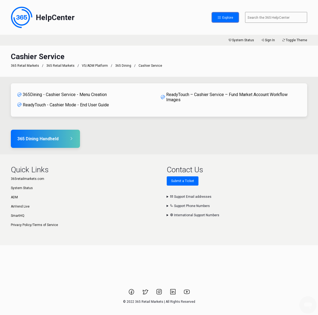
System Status (241, 40)
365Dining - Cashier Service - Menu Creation (62, 94)
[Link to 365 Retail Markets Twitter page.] (146, 293)
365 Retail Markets (25, 66)
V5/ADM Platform (95, 66)
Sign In (268, 40)
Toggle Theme (294, 40)
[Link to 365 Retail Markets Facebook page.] (132, 293)
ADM (14, 197)
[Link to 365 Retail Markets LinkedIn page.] (173, 293)
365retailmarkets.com (27, 179)
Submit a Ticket (182, 181)
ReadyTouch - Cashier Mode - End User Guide (63, 104)
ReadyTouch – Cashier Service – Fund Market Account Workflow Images (224, 97)
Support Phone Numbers (190, 206)
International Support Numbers (194, 215)
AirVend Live (20, 206)
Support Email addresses (190, 197)
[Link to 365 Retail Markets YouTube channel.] (186, 293)
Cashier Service (150, 66)
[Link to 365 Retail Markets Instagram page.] (159, 293)
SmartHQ (17, 216)
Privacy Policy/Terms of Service (34, 225)
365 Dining (123, 66)
